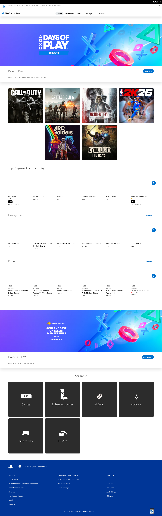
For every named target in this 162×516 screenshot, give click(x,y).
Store (49, 5)
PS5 (15, 5)
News (43, 5)
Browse (102, 12)
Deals (79, 12)
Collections (69, 12)
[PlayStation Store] (12, 11)
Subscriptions (90, 12)
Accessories (35, 5)
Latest (59, 12)
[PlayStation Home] (4, 6)
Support (56, 5)
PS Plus (26, 5)
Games (9, 5)
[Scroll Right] (154, 181)
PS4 (20, 5)
